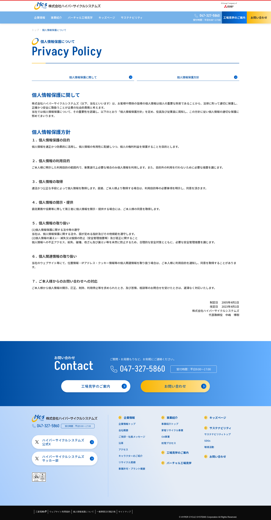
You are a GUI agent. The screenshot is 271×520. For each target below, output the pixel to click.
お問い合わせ (259, 17)
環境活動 (209, 447)
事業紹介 (56, 17)
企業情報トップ (127, 424)
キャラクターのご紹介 (131, 456)
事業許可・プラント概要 (132, 468)
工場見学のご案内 (234, 17)
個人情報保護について (83, 511)
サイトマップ (124, 511)
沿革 (121, 443)
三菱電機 (41, 511)
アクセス (123, 449)
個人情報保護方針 (207, 77)
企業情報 (39, 17)
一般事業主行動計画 (106, 511)
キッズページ (107, 17)
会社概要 (123, 430)
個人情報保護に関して (100, 77)
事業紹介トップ (169, 424)
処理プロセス (168, 443)
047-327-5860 (207, 16)
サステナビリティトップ (217, 434)
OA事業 (165, 436)
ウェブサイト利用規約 (59, 511)
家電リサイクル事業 (172, 430)
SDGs (207, 440)
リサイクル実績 (127, 462)
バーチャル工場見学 (80, 17)
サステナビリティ (132, 17)
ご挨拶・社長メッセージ (132, 436)
